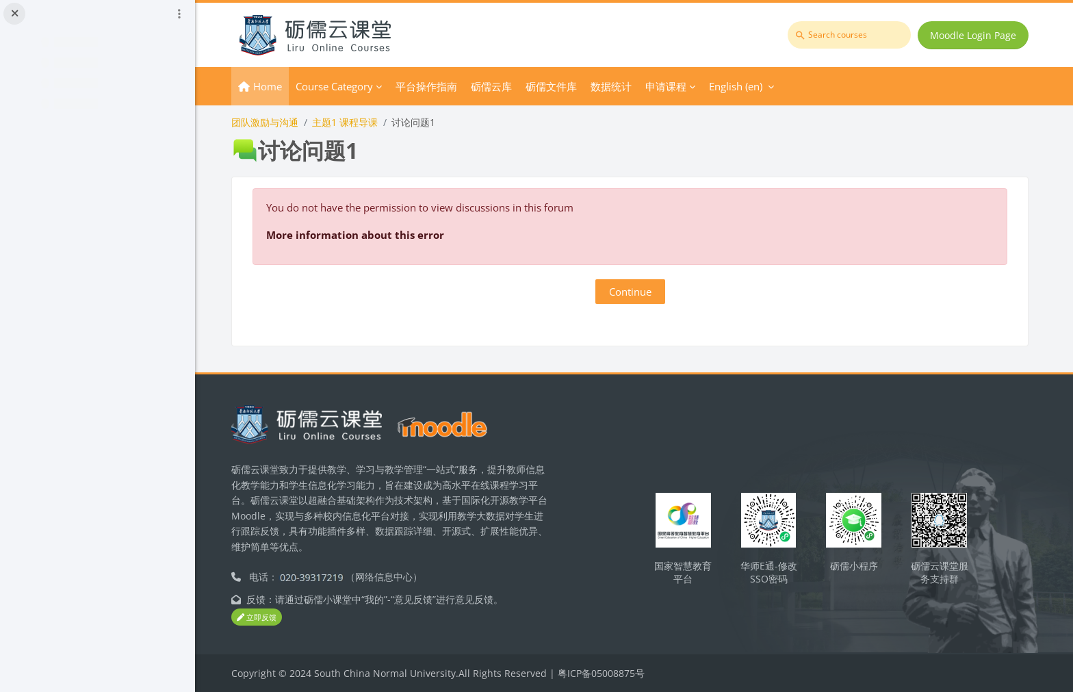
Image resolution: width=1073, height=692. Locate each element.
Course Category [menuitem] (341, 86)
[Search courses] (850, 35)
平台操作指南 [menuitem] (434, 86)
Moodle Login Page (974, 35)
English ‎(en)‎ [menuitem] (743, 86)
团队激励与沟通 (272, 122)
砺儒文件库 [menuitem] (558, 86)
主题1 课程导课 (352, 122)
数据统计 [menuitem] (618, 86)
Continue (634, 291)
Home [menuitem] (275, 86)
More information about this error (363, 235)
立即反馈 (264, 617)
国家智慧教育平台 (686, 572)
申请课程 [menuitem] (673, 86)
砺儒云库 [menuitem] (498, 86)
